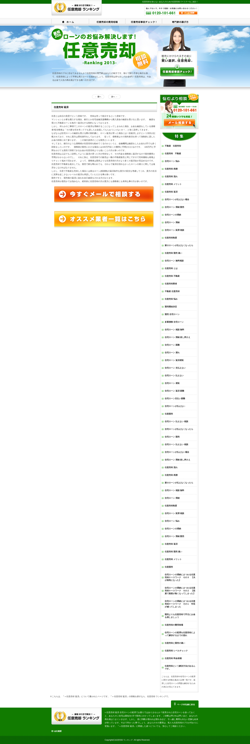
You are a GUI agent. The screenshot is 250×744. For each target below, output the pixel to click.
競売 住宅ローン (172, 314)
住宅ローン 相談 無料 (174, 329)
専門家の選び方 (180, 22)
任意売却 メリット (173, 184)
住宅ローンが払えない (175, 406)
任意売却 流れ (171, 176)
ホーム (70, 22)
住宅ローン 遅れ (172, 352)
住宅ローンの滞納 (173, 215)
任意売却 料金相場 (173, 658)
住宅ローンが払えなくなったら (179, 429)
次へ (114, 97)
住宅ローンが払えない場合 (177, 199)
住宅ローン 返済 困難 (174, 391)
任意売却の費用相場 (107, 22)
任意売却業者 (171, 283)
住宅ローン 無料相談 (174, 261)
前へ (98, 97)
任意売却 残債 (171, 169)
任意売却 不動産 (173, 153)
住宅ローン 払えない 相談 (176, 421)
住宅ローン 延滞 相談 (174, 230)
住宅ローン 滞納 (172, 222)
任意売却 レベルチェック (176, 650)
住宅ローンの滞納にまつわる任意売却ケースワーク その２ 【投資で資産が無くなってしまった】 (180, 591)
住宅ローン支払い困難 (175, 398)
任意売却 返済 (171, 192)
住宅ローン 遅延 (172, 383)
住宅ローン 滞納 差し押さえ (177, 337)
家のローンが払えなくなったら (179, 245)
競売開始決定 (171, 306)
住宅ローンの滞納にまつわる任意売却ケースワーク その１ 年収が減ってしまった (180, 604)
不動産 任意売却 (173, 146)
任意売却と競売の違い (175, 643)
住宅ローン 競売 (172, 437)
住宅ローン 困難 (172, 345)
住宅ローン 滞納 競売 (174, 207)
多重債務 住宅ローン (174, 322)
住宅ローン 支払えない (175, 368)
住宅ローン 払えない (174, 375)
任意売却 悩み (171, 299)
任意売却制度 (171, 238)
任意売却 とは (171, 268)
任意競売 (169, 414)
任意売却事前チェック (143, 22)
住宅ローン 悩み (172, 161)
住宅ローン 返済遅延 (174, 360)
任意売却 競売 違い (173, 253)
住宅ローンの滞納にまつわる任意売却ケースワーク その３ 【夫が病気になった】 (180, 577)
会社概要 (58, 731)
